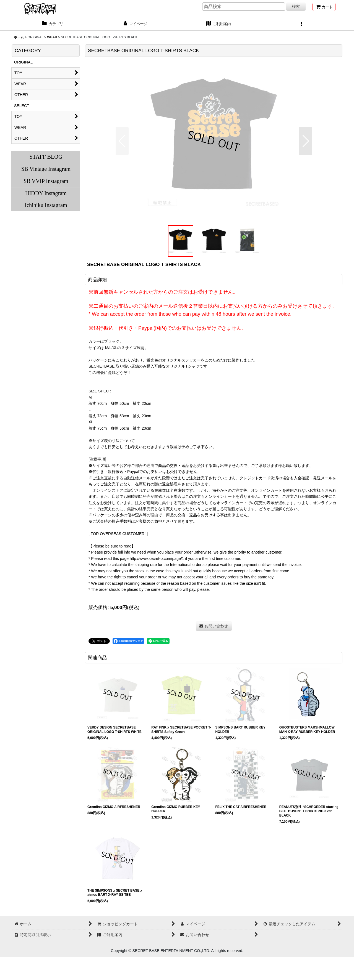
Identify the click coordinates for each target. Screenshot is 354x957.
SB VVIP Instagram (46, 181)
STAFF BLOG (45, 157)
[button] (301, 24)
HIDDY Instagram (46, 193)
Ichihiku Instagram (46, 205)
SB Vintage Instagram (46, 169)
